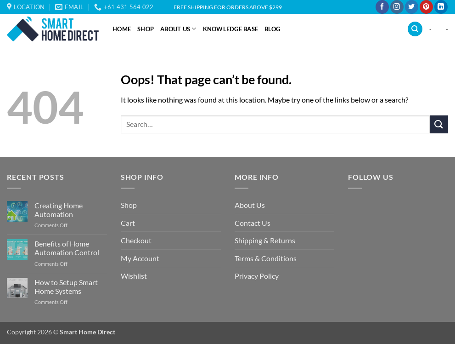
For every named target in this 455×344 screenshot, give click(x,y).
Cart (128, 222)
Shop (145, 29)
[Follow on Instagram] (397, 7)
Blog (272, 29)
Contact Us (252, 222)
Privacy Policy (257, 275)
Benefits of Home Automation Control (66, 248)
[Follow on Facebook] (382, 7)
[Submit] (439, 124)
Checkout (136, 240)
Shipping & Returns (265, 240)
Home (121, 29)
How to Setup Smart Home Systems (66, 286)
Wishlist (134, 275)
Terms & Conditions (266, 258)
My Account (140, 258)
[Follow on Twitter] (411, 7)
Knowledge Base (230, 29)
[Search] (415, 29)
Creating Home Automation (58, 209)
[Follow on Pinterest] (426, 7)
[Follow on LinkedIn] (441, 7)
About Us (178, 28)
